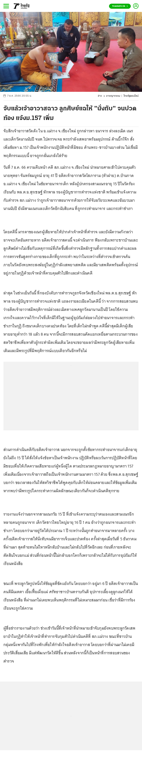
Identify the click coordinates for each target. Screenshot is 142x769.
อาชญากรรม (113, 96)
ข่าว (100, 96)
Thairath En (120, 6)
